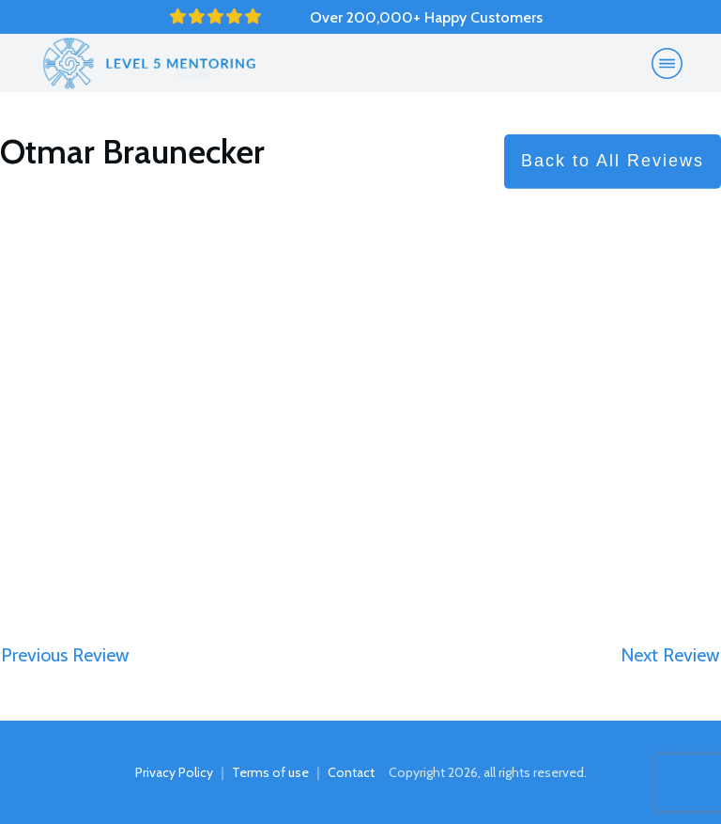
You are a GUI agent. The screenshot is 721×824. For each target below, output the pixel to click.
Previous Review (65, 655)
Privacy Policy (174, 772)
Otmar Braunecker (132, 151)
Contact (351, 772)
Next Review (670, 655)
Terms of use (270, 772)
